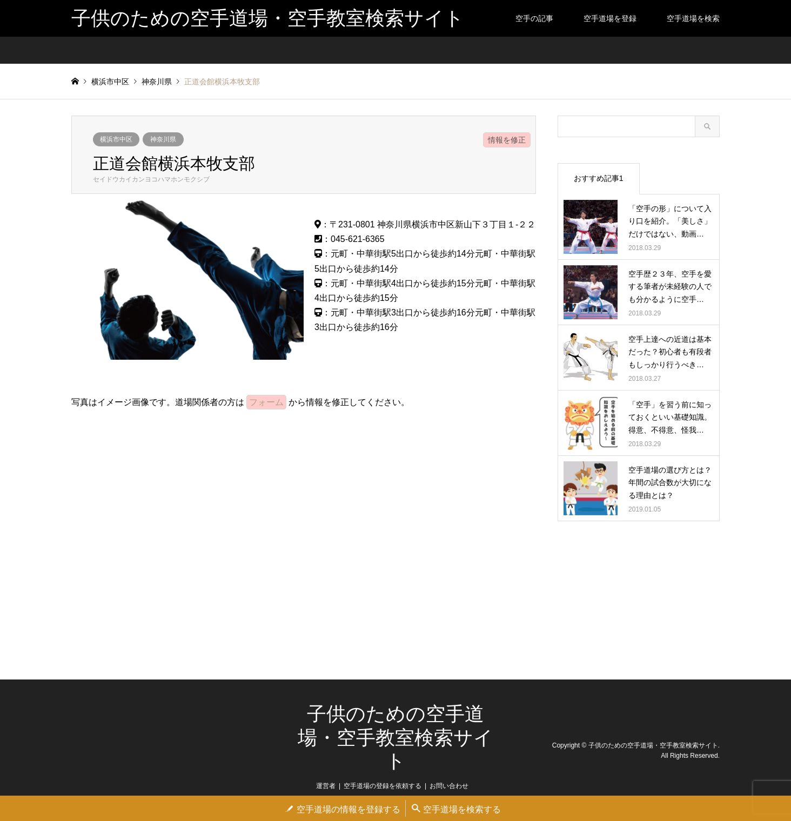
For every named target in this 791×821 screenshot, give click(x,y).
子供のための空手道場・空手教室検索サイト (395, 737)
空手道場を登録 (610, 18)
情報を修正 (507, 140)
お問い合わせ (449, 786)
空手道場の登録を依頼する (382, 786)
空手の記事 (534, 18)
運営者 (326, 786)
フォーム (266, 402)
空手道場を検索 (693, 18)
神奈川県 (163, 139)
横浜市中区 (116, 139)
